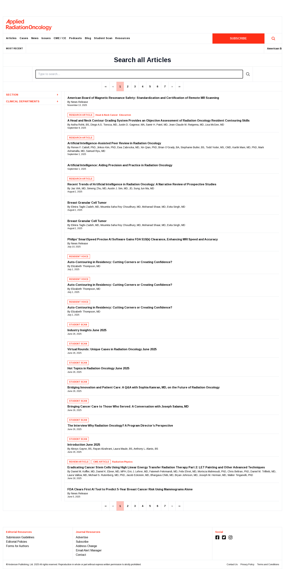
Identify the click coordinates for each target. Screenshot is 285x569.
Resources (122, 38)
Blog (88, 38)
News (35, 38)
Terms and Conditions (268, 564)
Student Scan (103, 38)
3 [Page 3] (135, 86)
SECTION (32, 94)
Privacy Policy (247, 564)
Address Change (86, 546)
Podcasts (75, 38)
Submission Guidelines (20, 537)
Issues (46, 38)
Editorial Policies (16, 541)
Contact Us (232, 564)
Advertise (82, 537)
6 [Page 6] (157, 86)
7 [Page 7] (165, 86)
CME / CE (60, 38)
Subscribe (82, 541)
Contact (81, 554)
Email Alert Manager (89, 550)
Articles (11, 38)
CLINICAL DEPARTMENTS (32, 101)
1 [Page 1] (120, 86)
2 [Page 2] (127, 86)
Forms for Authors (17, 546)
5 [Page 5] (150, 86)
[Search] (139, 74)
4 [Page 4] (142, 86)
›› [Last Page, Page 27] (179, 86)
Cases (24, 38)
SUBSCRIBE (238, 38)
